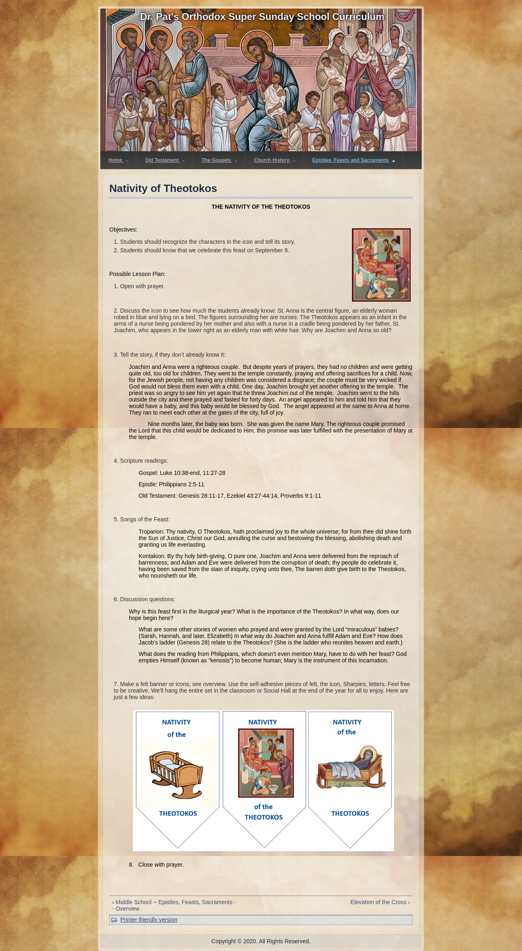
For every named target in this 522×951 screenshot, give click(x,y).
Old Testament (165, 160)
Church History (275, 160)
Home (118, 160)
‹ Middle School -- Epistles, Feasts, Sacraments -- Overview (174, 905)
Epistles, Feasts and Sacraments (353, 160)
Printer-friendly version (148, 919)
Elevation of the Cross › (380, 902)
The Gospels (219, 160)
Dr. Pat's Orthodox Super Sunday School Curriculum (262, 16)
